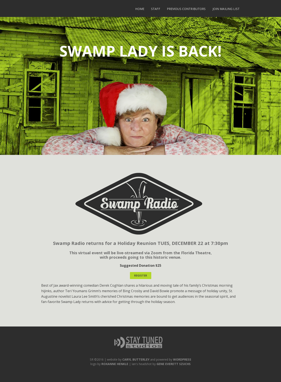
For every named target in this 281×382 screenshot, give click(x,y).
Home (139, 9)
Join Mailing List (226, 9)
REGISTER (140, 275)
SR (91, 359)
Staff (155, 9)
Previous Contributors (186, 9)
